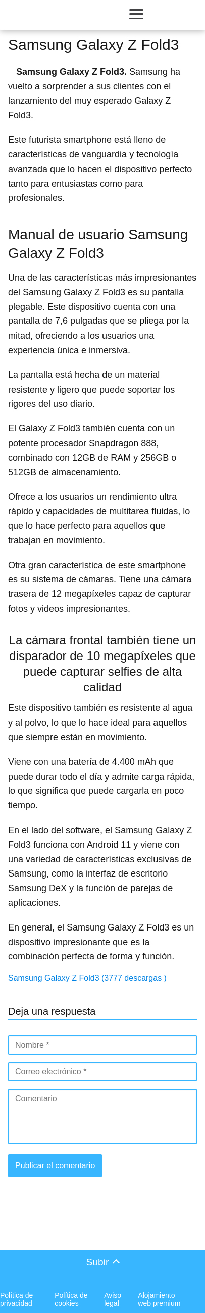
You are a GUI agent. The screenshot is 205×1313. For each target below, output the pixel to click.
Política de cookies (71, 1299)
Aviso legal (112, 1299)
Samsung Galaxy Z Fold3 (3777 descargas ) (87, 978)
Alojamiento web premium (159, 1299)
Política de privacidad (16, 1299)
